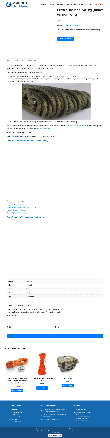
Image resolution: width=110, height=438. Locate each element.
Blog (81, 4)
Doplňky (60, 4)
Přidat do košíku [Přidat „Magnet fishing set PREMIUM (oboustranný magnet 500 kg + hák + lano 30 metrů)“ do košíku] (17, 390)
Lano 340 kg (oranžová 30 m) (16, 210)
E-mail (57, 327)
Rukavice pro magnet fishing (16, 213)
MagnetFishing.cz (40, 428)
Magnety (44, 4)
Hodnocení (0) (32, 60)
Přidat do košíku (66, 38)
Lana (52, 4)
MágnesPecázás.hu (60, 428)
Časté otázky (71, 4)
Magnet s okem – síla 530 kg (16, 205)
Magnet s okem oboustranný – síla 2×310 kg (22, 207)
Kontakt (89, 4)
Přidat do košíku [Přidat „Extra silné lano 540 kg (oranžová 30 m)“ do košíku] (42, 388)
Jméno (10, 327)
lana (15, 136)
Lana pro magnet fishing (72, 25)
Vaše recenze (12, 315)
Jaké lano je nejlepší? (43, 128)
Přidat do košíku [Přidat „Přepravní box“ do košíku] (67, 385)
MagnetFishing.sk (49, 428)
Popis (9, 60)
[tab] (8, 60)
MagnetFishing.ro (70, 428)
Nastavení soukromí (55, 432)
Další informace (19, 60)
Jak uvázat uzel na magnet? (75, 126)
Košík (97, 4)
